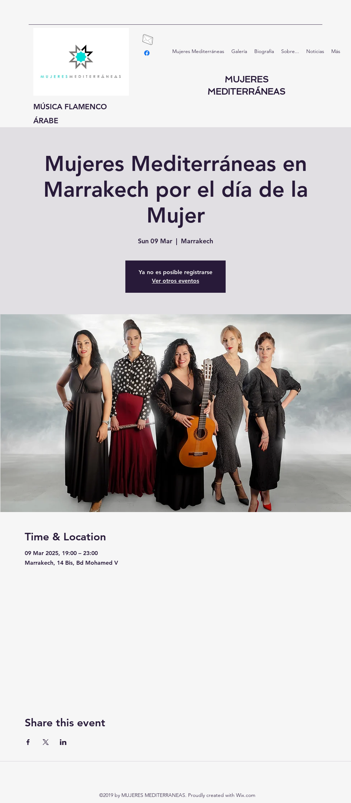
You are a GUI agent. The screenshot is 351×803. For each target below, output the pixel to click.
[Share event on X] (45, 742)
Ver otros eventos (175, 280)
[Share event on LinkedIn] (63, 742)
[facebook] (146, 53)
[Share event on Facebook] (28, 742)
